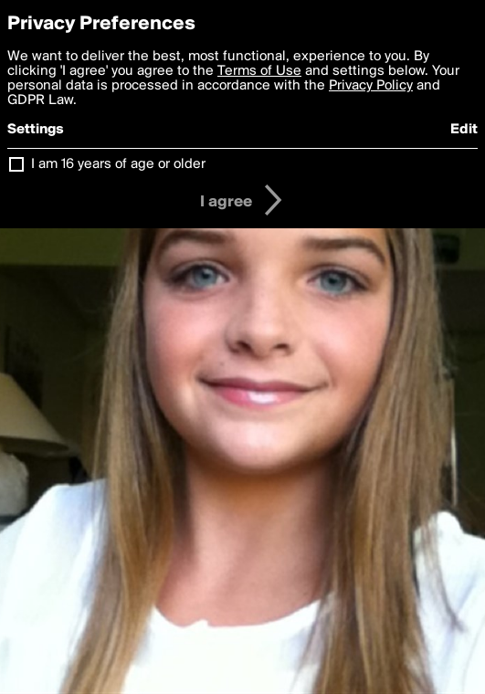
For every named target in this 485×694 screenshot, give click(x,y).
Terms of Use (259, 71)
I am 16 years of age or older (118, 164)
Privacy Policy (371, 86)
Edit (464, 129)
